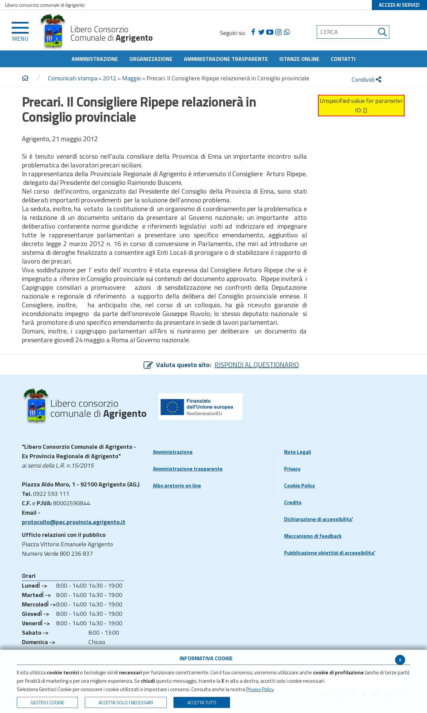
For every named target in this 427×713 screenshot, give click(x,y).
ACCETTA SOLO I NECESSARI (126, 702)
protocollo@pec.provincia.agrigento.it (73, 521)
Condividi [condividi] (366, 79)
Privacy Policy (259, 689)
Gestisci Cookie (47, 702)
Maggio (131, 78)
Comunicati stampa (72, 78)
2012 (109, 78)
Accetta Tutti (201, 702)
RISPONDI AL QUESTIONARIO (257, 364)
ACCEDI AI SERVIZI (399, 5)
